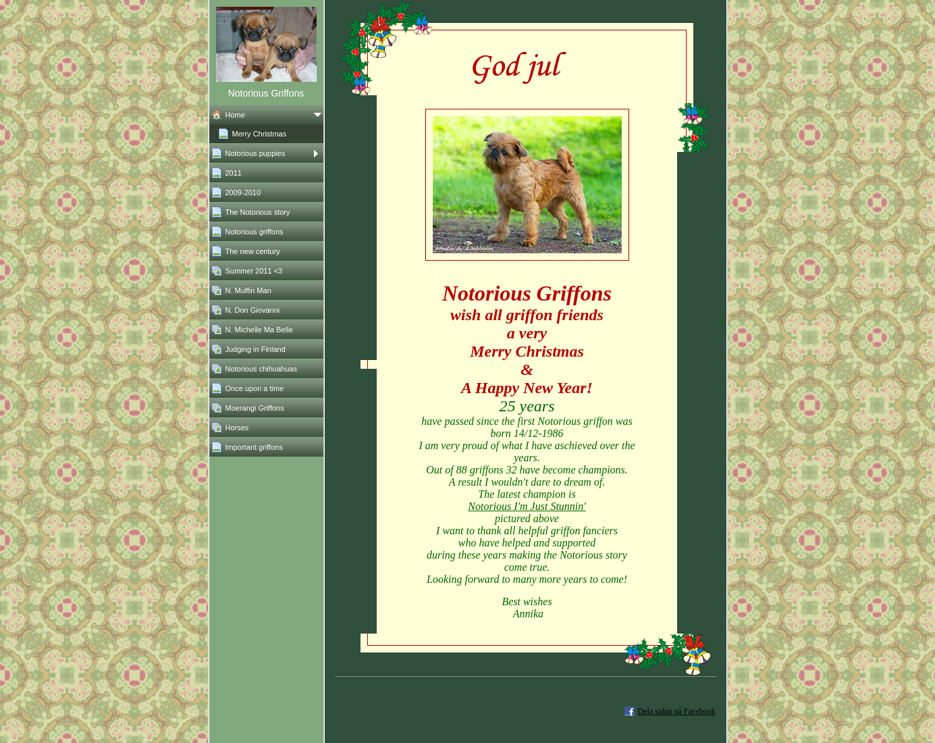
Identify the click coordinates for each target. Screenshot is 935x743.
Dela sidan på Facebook (677, 711)
